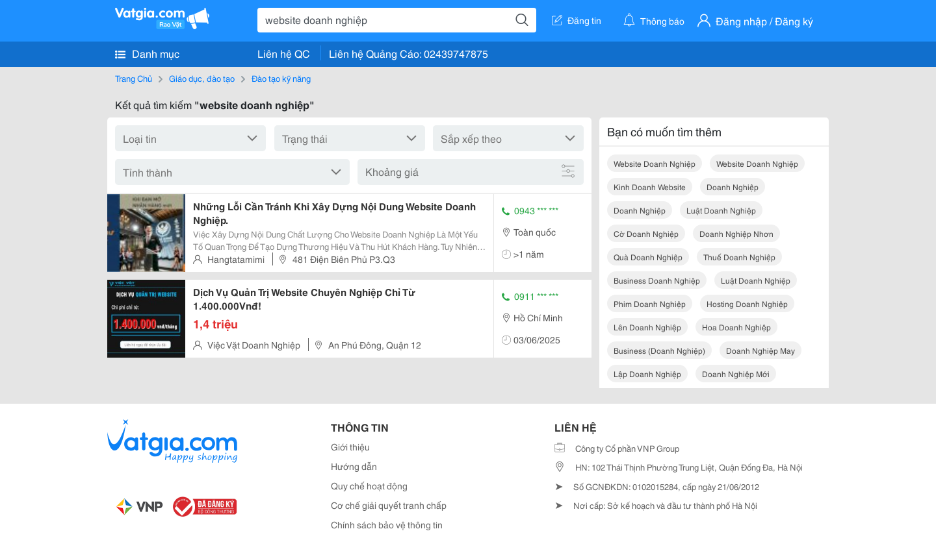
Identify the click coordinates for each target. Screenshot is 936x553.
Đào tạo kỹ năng (281, 78)
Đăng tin (576, 20)
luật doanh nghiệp (721, 209)
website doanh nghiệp (655, 163)
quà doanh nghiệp (648, 256)
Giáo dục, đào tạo (202, 78)
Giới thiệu (350, 446)
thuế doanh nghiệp (739, 256)
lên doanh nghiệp (647, 326)
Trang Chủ (133, 78)
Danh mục (147, 53)
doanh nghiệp (733, 186)
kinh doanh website (650, 186)
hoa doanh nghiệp (736, 326)
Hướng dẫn (354, 466)
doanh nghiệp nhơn (736, 233)
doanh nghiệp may (760, 350)
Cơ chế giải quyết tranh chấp (389, 504)
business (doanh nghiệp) (659, 350)
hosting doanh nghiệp (747, 303)
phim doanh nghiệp (650, 303)
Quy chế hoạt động (369, 485)
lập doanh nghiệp (647, 373)
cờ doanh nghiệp (646, 233)
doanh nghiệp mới (736, 373)
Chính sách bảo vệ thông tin (387, 524)
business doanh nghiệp (657, 280)
